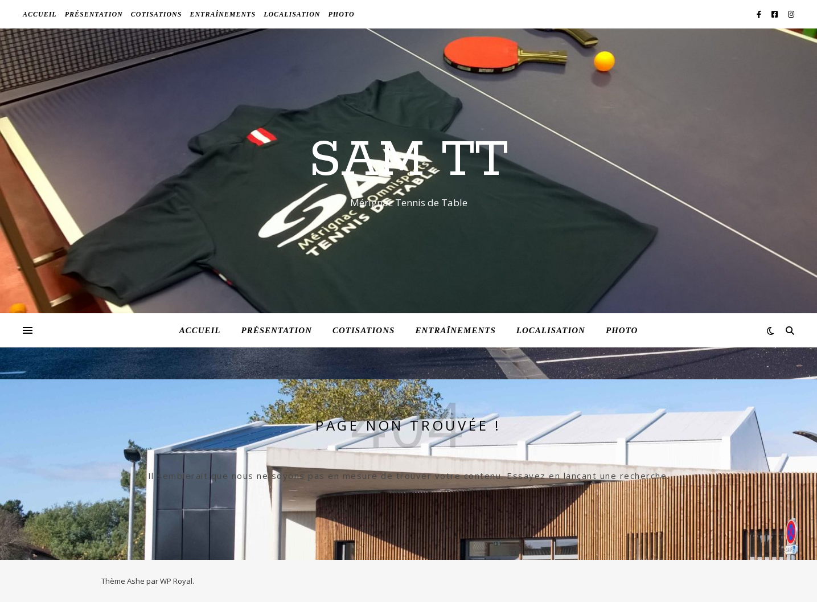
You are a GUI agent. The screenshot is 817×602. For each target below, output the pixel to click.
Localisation (292, 14)
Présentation (94, 14)
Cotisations (156, 14)
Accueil (40, 14)
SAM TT (408, 160)
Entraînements (223, 14)
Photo (341, 14)
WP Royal (176, 581)
